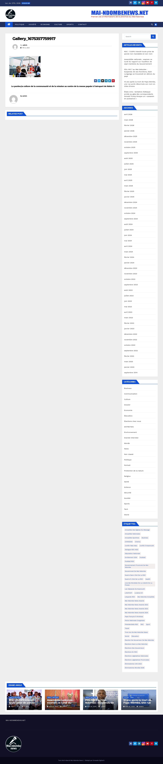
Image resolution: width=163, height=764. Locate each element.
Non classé (128, 454)
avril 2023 (128, 312)
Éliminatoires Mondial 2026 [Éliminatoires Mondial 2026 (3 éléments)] (134, 668)
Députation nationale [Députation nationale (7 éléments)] (132, 553)
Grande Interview (131, 438)
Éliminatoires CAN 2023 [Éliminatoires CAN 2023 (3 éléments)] (133, 664)
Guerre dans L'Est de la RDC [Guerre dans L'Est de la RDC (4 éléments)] (135, 575)
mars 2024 (128, 252)
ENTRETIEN (129, 427)
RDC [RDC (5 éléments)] (142, 624)
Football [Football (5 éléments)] (142, 557)
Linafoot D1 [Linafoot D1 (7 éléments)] (139, 593)
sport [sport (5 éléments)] (148, 624)
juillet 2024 (129, 230)
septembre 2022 (131, 351)
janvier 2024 (129, 263)
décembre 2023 (130, 268)
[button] (152, 24)
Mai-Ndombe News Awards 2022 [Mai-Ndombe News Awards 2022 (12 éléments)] (136, 605)
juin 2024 (128, 235)
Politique (19, 24)
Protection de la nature (133, 471)
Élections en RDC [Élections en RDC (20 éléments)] (131, 652)
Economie (45, 24)
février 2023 (129, 323)
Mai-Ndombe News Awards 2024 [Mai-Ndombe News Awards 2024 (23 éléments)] (136, 612)
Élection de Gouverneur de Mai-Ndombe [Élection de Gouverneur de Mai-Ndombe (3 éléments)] (139, 640)
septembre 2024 (131, 219)
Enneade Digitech (98, 760)
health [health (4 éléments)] (147, 579)
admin (25, 45)
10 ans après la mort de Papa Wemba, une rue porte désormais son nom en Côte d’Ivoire (140, 84)
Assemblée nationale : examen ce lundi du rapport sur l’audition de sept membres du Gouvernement (138, 61)
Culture (58, 24)
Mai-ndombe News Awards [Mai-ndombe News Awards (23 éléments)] (134, 601)
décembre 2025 (130, 136)
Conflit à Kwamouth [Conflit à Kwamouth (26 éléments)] (147, 545)
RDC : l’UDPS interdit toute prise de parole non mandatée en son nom (22, 704)
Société (32, 24)
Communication (130, 394)
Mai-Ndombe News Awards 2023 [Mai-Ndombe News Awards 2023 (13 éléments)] (136, 608)
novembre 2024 (130, 208)
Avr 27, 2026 (15, 706)
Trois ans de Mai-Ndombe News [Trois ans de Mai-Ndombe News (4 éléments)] (136, 632)
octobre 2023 (129, 279)
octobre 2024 (129, 213)
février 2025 (129, 191)
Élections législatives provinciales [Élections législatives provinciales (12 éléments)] (137, 660)
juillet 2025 (129, 164)
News (126, 449)
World (126, 515)
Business (128, 388)
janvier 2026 (129, 131)
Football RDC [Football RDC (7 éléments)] (129, 561)
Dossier (127, 405)
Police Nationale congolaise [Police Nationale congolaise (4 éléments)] (135, 620)
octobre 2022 (129, 345)
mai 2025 (128, 175)
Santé (126, 482)
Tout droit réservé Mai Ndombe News (70, 760)
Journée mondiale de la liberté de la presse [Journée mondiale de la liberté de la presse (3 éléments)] (138, 584)
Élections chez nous (132, 421)
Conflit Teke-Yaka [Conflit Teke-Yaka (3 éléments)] (131, 545)
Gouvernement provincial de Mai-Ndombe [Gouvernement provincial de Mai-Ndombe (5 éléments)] (137, 566)
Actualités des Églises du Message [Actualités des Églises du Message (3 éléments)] (137, 530)
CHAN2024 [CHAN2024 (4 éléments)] (129, 542)
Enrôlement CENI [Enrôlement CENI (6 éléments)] (131, 557)
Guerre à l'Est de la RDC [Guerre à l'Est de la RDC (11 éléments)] (134, 579)
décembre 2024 (130, 202)
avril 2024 (128, 246)
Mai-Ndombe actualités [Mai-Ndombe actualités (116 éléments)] (146, 597)
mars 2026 (128, 120)
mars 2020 (128, 362)
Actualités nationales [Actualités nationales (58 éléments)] (132, 534)
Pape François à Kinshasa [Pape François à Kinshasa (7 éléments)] (134, 616)
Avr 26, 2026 (92, 706)
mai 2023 (128, 307)
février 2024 (129, 257)
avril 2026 (128, 114)
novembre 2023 (130, 274)
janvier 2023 (129, 329)
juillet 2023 (129, 296)
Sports (70, 24)
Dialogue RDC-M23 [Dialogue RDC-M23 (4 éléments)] (131, 549)
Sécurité (127, 493)
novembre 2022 (130, 340)
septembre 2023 (131, 285)
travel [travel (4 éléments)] (127, 628)
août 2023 (128, 290)
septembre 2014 (131, 373)
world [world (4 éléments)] (127, 636)
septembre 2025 (131, 153)
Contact (82, 24)
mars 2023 (128, 318)
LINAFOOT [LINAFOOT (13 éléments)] (128, 593)
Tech (126, 509)
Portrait (127, 465)
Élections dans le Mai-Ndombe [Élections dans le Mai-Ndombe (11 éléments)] (136, 644)
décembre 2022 (130, 334)
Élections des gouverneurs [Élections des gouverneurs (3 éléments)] (134, 648)
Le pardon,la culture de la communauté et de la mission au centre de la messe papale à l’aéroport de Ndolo (63, 86)
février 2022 (129, 356)
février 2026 (129, 125)
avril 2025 (128, 180)
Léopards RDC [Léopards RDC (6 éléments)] (130, 597)
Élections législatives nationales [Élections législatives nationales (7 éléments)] (136, 656)
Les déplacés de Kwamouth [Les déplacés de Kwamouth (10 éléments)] (135, 589)
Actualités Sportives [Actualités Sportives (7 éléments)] (132, 538)
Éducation (128, 416)
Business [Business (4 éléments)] (145, 538)
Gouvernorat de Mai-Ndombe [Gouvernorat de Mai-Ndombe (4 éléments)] (135, 571)
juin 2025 (128, 169)
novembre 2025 (130, 142)
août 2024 (128, 224)
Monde (127, 443)
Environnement (130, 432)
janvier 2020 (129, 367)
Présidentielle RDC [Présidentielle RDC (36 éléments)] (131, 624)
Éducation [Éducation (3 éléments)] (135, 636)
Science (127, 487)
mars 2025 (128, 186)
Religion (127, 476)
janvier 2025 (129, 197)
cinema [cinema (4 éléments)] (137, 542)
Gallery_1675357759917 (33, 38)
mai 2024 (128, 241)
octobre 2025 (129, 147)
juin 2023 (128, 301)
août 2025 (128, 158)
